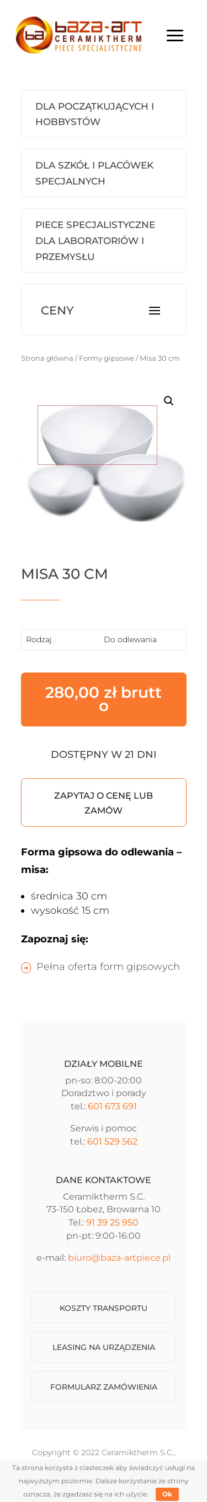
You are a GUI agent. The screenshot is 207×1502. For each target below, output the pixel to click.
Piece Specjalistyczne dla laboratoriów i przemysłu (95, 240)
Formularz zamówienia (103, 1387)
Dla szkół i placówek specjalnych (94, 173)
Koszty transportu (103, 1308)
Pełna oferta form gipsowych (108, 967)
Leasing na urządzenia (103, 1347)
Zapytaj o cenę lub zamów (103, 803)
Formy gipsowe (106, 358)
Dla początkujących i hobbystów (94, 114)
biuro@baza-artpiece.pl (119, 1257)
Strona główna (47, 358)
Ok (167, 1494)
